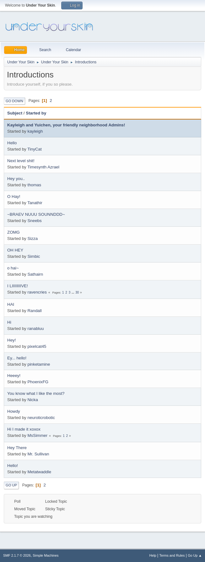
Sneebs (34, 220)
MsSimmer (37, 435)
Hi (9, 322)
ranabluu (35, 328)
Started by (39, 113)
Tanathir (34, 202)
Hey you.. (16, 178)
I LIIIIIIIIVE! (17, 286)
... (73, 292)
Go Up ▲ (195, 555)
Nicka (32, 399)
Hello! (12, 465)
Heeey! (13, 375)
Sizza (32, 238)
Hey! (11, 340)
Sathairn (35, 274)
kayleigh (35, 131)
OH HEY (15, 250)
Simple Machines (45, 555)
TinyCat (34, 149)
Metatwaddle (39, 471)
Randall (34, 310)
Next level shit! (21, 160)
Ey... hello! (16, 358)
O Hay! (13, 196)
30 (77, 292)
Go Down (14, 101)
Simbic (33, 256)
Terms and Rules (172, 555)
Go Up (11, 485)
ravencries (36, 292)
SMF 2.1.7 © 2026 (17, 555)
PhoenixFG (37, 381)
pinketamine (38, 364)
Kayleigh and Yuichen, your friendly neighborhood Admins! (66, 125)
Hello (12, 142)
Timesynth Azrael (43, 167)
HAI (10, 304)
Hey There (17, 447)
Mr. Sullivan (38, 454)
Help (152, 555)
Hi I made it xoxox (23, 429)
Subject (14, 113)
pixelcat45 (36, 346)
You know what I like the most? (36, 393)
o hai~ (13, 268)
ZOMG (13, 232)
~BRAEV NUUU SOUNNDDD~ (36, 214)
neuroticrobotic (41, 417)
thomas (34, 185)
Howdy (13, 411)
